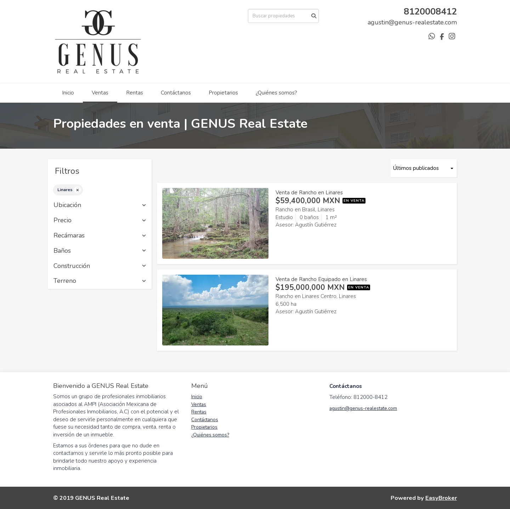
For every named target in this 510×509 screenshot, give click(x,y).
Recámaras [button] (99, 235)
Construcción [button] (99, 266)
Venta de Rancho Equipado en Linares (321, 279)
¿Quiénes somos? (276, 92)
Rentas (134, 92)
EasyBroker (441, 498)
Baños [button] (99, 250)
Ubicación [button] (99, 205)
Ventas (100, 92)
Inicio (68, 92)
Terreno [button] (99, 281)
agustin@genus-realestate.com (363, 408)
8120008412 (430, 11)
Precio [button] (99, 220)
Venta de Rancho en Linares (309, 192)
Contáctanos (176, 92)
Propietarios (223, 92)
